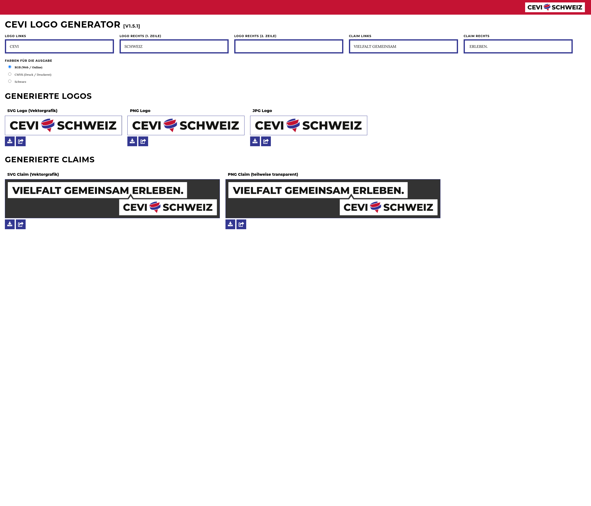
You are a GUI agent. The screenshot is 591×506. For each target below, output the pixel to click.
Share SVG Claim (21, 224)
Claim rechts (476, 36)
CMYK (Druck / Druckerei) (33, 74)
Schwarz (20, 81)
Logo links (15, 36)
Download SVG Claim (10, 224)
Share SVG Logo (21, 141)
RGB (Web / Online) (28, 67)
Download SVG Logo (10, 141)
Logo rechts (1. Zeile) (140, 36)
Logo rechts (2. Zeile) (255, 36)
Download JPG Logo (255, 141)
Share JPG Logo (266, 141)
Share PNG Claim (241, 224)
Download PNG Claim (230, 224)
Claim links (360, 36)
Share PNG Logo (143, 141)
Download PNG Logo (132, 141)
